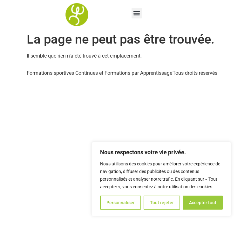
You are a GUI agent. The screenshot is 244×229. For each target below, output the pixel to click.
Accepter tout (202, 202)
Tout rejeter (162, 202)
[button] (137, 13)
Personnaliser (120, 202)
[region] (161, 179)
